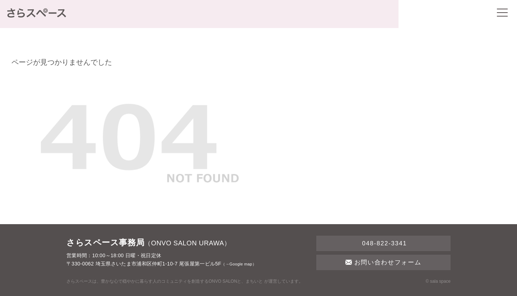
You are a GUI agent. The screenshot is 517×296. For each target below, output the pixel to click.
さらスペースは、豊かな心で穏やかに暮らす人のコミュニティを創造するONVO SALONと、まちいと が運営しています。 (184, 281)
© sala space (438, 281)
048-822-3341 (383, 243)
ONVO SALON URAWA (187, 243)
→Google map (238, 264)
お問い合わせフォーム (383, 262)
